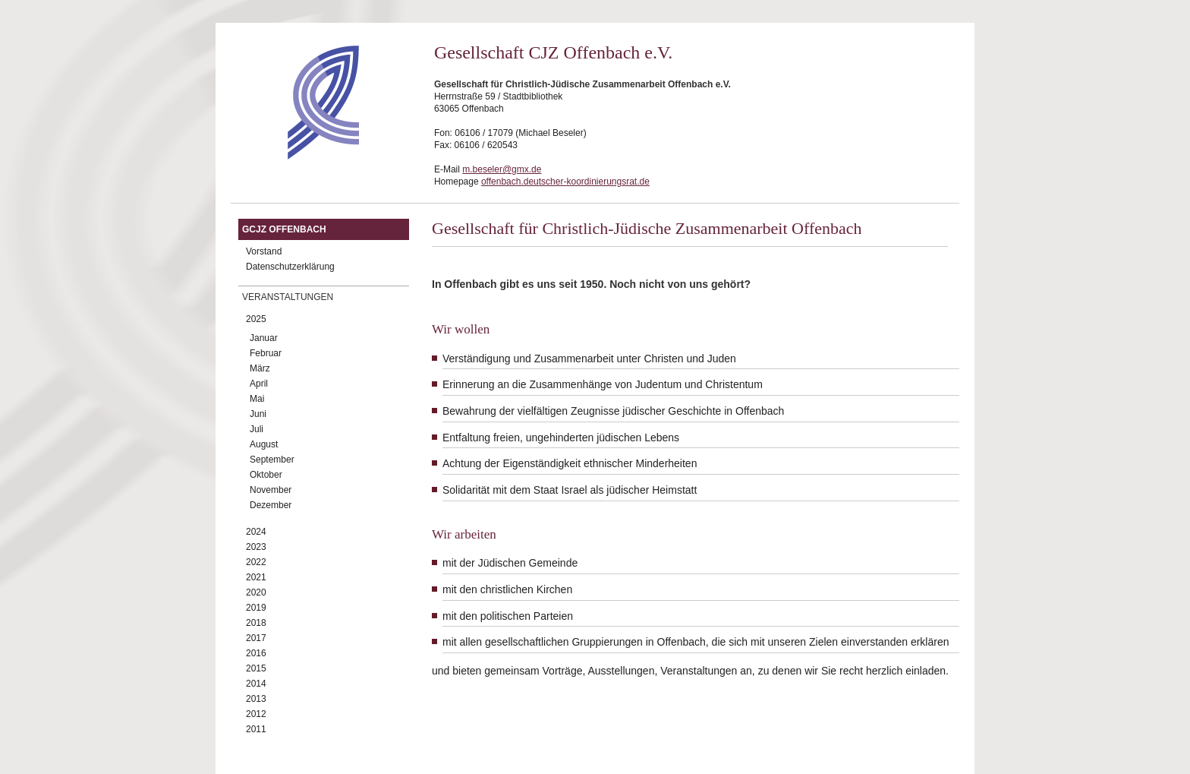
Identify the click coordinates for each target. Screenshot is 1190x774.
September (272, 459)
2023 (256, 547)
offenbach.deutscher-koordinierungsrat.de (565, 181)
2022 (256, 562)
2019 (256, 607)
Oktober (266, 474)
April (259, 383)
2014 (256, 683)
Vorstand (264, 251)
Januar (264, 338)
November (270, 490)
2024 (256, 531)
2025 (256, 319)
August (264, 444)
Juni (258, 414)
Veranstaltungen (287, 297)
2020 (256, 592)
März (260, 368)
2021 (256, 577)
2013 (256, 698)
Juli (256, 429)
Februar (266, 353)
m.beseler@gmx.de (501, 169)
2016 (256, 653)
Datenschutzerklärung (290, 266)
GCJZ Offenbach (284, 229)
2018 (256, 623)
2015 (256, 668)
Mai (257, 398)
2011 (256, 729)
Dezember (270, 505)
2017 (256, 638)
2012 (256, 714)
